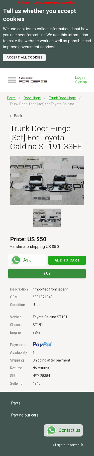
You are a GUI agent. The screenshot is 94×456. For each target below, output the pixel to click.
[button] (47, 180)
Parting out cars (25, 415)
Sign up (81, 82)
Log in (80, 78)
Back (16, 116)
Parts (16, 403)
